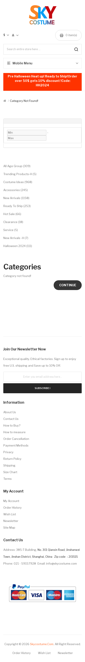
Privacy (8, 452)
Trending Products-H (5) (19, 174)
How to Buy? (11, 425)
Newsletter (10, 521)
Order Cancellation (16, 439)
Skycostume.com (41, 644)
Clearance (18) (13, 222)
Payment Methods (15, 445)
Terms (7, 478)
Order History (12, 507)
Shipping (9, 465)
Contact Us (11, 419)
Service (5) (10, 230)
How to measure (14, 432)
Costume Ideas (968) (17, 182)
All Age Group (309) (16, 166)
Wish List (9, 514)
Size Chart (10, 472)
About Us (9, 412)
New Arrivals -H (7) (15, 238)
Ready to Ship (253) (17, 206)
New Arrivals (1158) (16, 198)
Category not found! (24, 101)
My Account (11, 501)
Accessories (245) (15, 190)
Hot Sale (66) (12, 214)
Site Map (9, 527)
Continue (67, 285)
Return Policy (12, 458)
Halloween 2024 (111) (17, 246)
